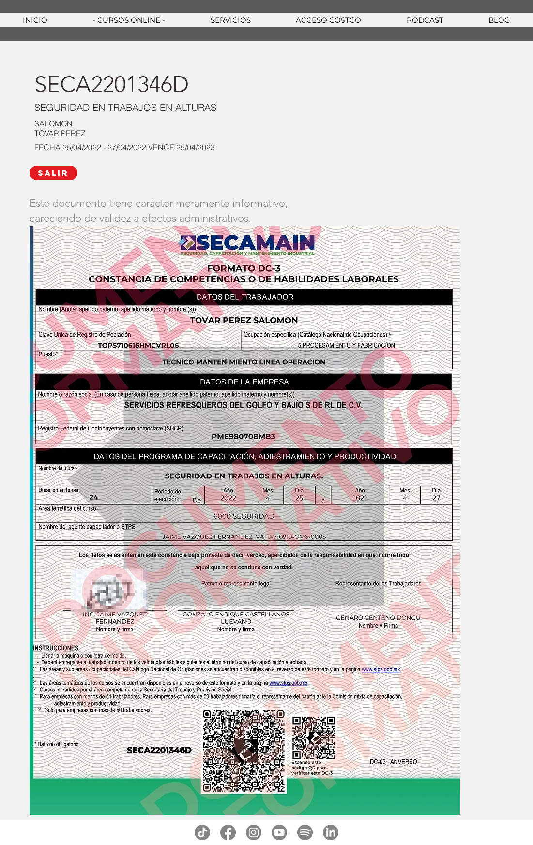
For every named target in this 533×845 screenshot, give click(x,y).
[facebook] (228, 832)
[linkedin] (330, 832)
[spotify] (305, 832)
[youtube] (279, 832)
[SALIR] (53, 173)
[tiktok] (202, 832)
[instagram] (253, 832)
